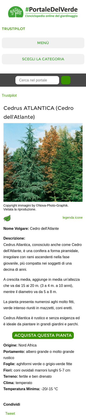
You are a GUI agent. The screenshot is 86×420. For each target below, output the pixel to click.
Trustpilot (13, 29)
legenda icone (73, 217)
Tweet (10, 413)
